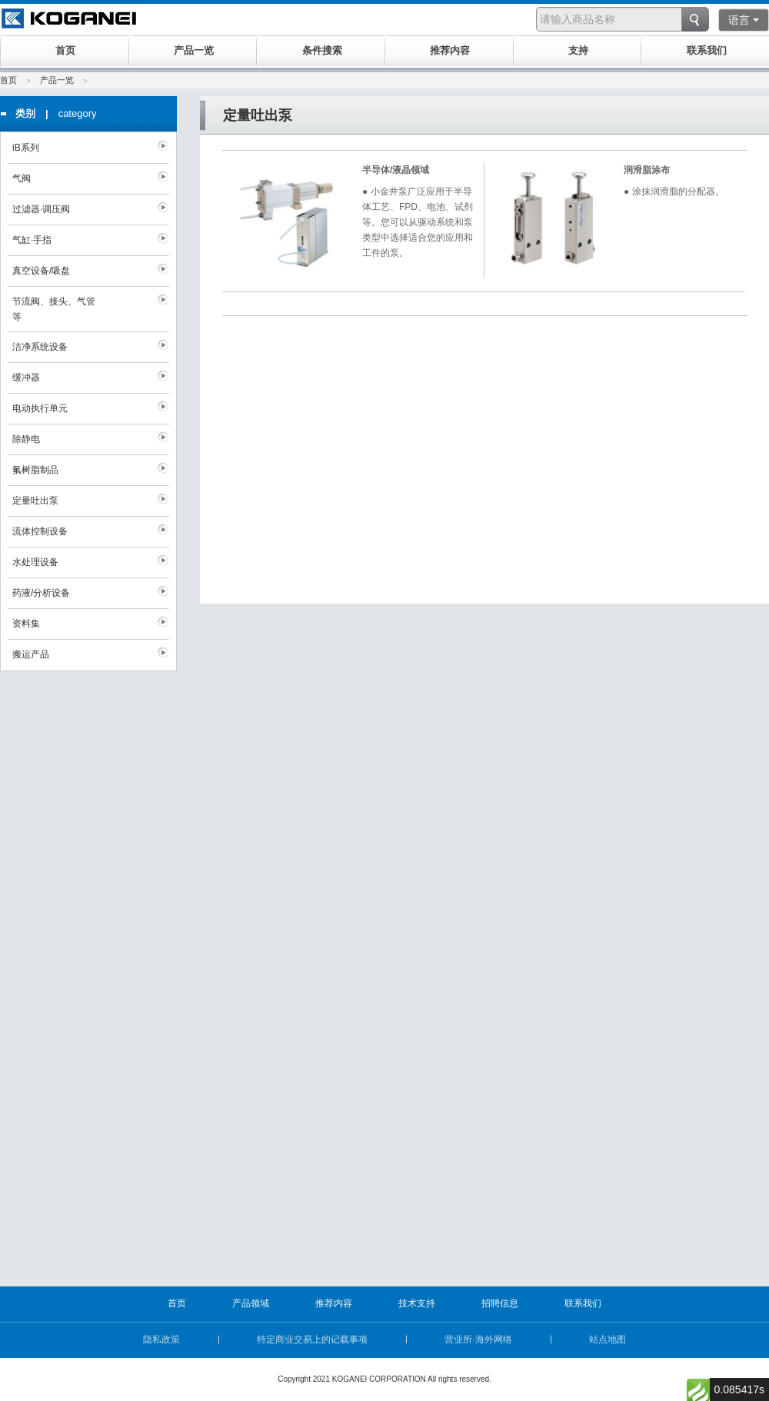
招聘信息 (499, 1303)
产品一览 (57, 80)
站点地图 (607, 1339)
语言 (743, 20)
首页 (8, 80)
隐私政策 (161, 1339)
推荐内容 (333, 1303)
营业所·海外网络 (477, 1339)
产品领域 (250, 1303)
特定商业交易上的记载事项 (312, 1339)
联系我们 (582, 1303)
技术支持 (416, 1303)
